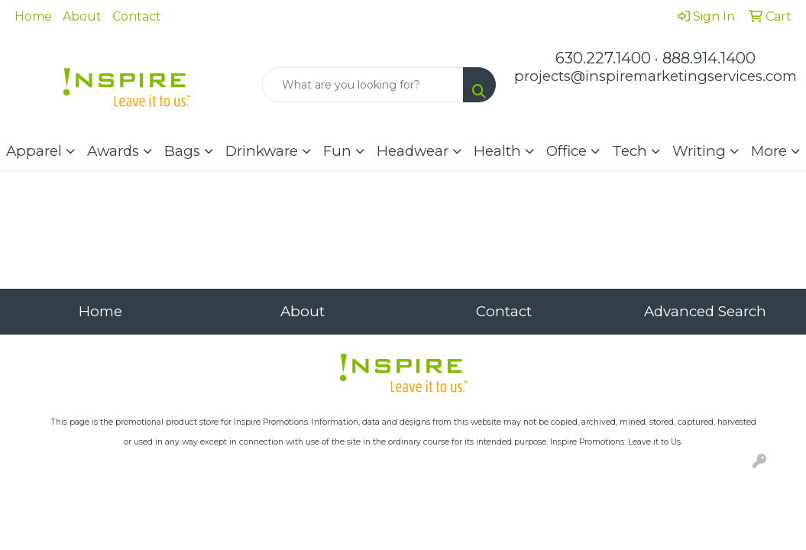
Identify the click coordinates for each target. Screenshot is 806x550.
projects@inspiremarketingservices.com (655, 76)
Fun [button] (337, 151)
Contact (136, 16)
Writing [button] (699, 151)
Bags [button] (182, 151)
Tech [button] (629, 151)
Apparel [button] (34, 151)
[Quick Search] (363, 84)
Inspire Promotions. (271, 422)
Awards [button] (113, 151)
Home (33, 16)
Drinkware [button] (261, 151)
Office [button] (566, 151)
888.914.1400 (709, 58)
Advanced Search (705, 311)
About (82, 16)
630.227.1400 (603, 58)
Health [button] (497, 151)
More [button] (769, 151)
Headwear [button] (412, 151)
